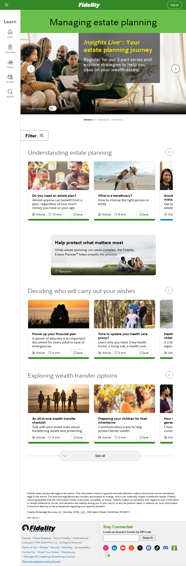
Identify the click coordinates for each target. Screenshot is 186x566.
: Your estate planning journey (118, 46)
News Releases (42, 538)
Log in (175, 5)
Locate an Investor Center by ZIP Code (127, 532)
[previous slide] (31, 68)
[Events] (10, 78)
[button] (79, 214)
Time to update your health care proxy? (122, 336)
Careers (26, 538)
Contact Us (28, 552)
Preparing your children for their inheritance (122, 420)
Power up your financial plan (54, 334)
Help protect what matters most (89, 242)
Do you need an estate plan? (54, 196)
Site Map (67, 547)
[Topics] (10, 64)
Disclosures (68, 552)
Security (55, 547)
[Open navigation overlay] (6, 5)
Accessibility (82, 547)
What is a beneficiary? (115, 196)
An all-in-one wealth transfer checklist (54, 420)
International (80, 538)
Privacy (44, 547)
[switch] (53, 108)
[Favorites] (10, 49)
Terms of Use (29, 547)
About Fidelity (62, 538)
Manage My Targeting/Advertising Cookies (49, 556)
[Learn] (10, 33)
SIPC (83, 512)
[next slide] (175, 68)
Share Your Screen (48, 552)
